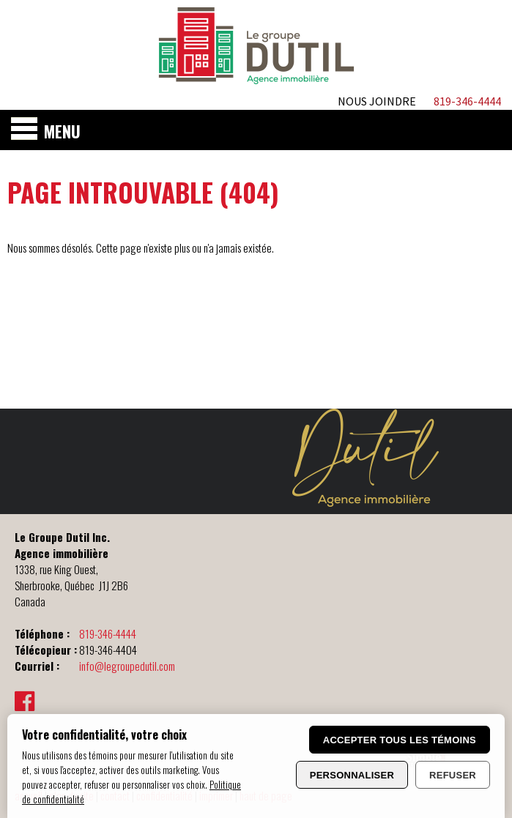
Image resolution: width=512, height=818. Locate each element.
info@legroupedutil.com (127, 666)
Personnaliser (352, 775)
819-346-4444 (107, 633)
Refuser (452, 775)
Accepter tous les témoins (399, 740)
